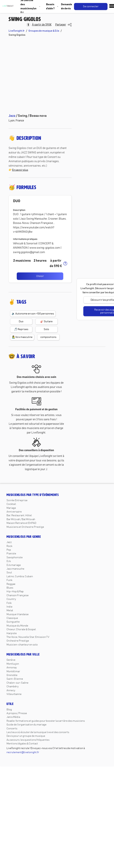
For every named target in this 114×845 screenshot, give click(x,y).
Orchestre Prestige (18, 641)
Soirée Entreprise (17, 500)
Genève (11, 660)
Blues (10, 588)
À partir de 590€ (42, 24)
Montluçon (13, 664)
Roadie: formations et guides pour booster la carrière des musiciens (46, 721)
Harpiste (12, 633)
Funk (9, 580)
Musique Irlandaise (18, 614)
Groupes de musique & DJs (43, 31)
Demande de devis (66, 6)
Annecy (11, 690)
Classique (12, 618)
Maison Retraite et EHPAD (21, 523)
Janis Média (13, 717)
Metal (10, 610)
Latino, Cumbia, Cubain (20, 576)
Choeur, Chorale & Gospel (21, 629)
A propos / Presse (17, 713)
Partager (60, 24)
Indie (9, 606)
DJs (9, 561)
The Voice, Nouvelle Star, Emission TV (28, 637)
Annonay (12, 667)
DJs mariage (14, 565)
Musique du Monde (17, 625)
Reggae (11, 584)
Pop (9, 550)
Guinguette (13, 622)
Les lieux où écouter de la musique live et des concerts (38, 732)
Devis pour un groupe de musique (26, 736)
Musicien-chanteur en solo (22, 644)
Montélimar (13, 671)
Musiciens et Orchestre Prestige (25, 527)
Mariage (11, 508)
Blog (9, 709)
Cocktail (11, 504)
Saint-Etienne (15, 679)
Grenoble (12, 675)
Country (11, 599)
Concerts (12, 728)
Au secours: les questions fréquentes (28, 740)
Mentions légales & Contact (22, 743)
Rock (9, 546)
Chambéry (13, 686)
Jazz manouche (15, 569)
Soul (9, 572)
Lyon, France (16, 120)
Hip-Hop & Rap (15, 591)
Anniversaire (14, 511)
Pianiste (11, 553)
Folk (9, 603)
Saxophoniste (15, 557)
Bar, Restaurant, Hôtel (19, 515)
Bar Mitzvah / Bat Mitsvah (21, 519)
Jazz (9, 542)
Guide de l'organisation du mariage (26, 724)
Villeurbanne (14, 694)
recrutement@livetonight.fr (23, 752)
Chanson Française (18, 595)
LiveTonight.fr (17, 31)
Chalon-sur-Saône (17, 683)
